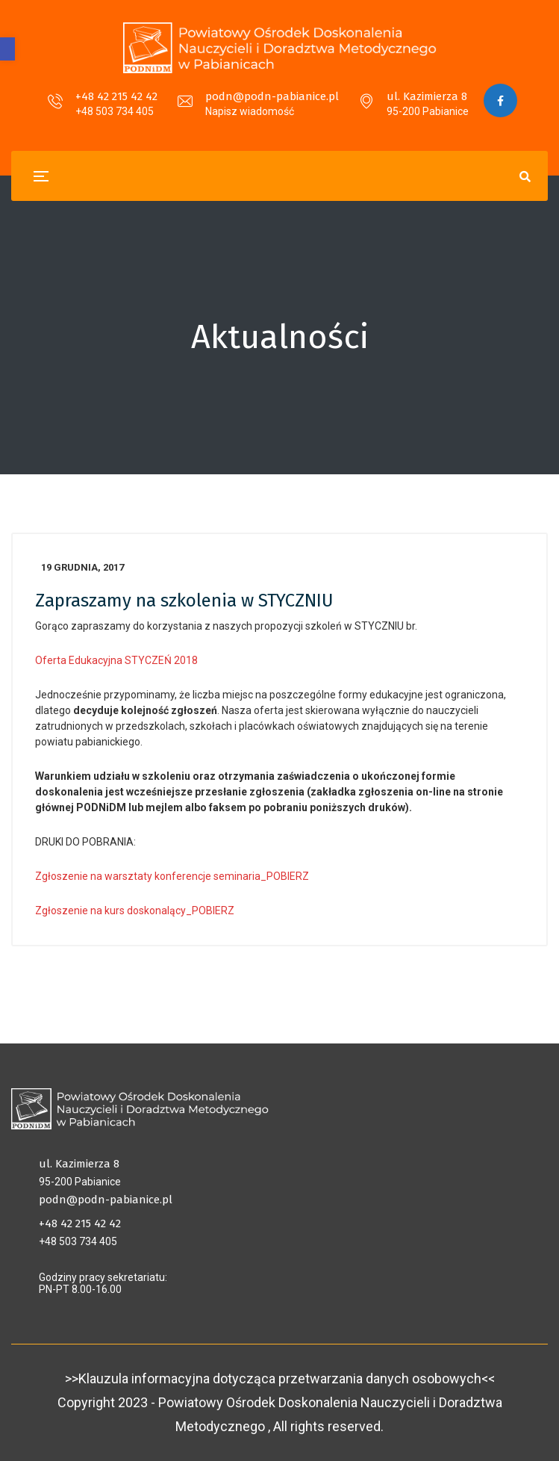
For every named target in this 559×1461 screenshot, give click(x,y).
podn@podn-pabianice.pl (272, 96)
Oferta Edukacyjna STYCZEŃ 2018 (116, 660)
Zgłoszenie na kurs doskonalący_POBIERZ (134, 910)
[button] (7, 49)
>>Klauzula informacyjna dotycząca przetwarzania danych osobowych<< (280, 1378)
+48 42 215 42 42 (116, 96)
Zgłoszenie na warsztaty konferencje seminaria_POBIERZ (172, 876)
